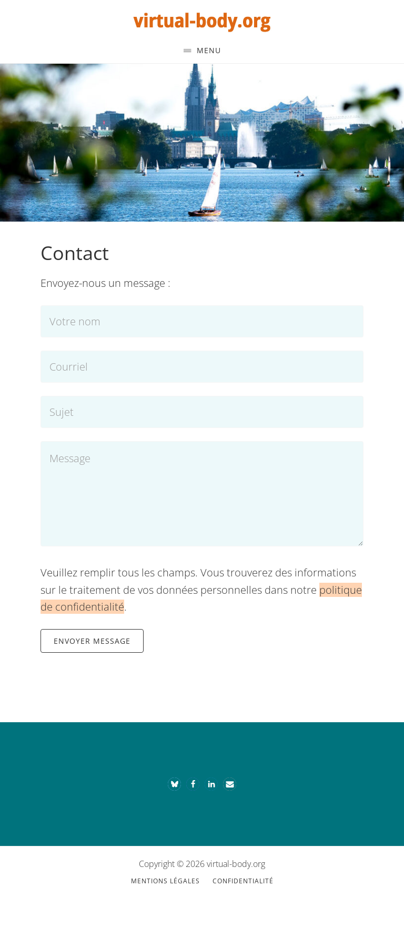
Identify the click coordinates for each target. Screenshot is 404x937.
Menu (209, 50)
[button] (174, 784)
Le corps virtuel (202, 20)
